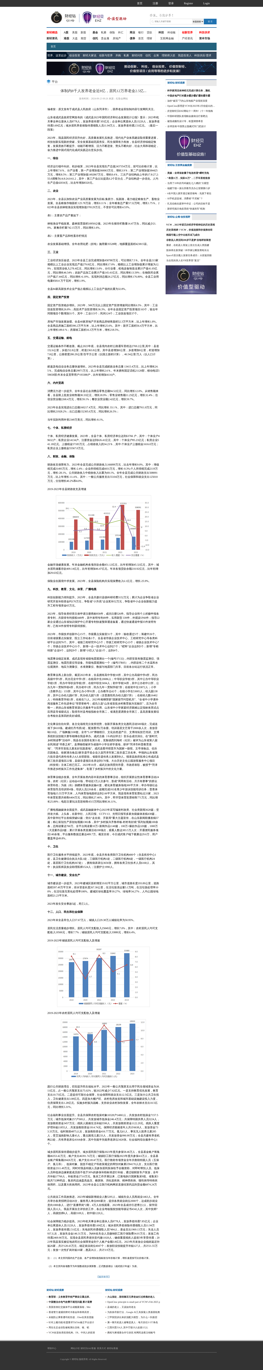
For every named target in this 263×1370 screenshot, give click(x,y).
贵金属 (105, 38)
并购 (118, 55)
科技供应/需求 (202, 55)
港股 (66, 38)
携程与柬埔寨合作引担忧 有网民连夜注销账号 (131, 1332)
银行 (141, 32)
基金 (95, 32)
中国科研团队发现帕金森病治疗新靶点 (187, 116)
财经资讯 (52, 38)
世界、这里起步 (56, 55)
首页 (141, 38)
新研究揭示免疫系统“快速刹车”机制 (186, 208)
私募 (103, 32)
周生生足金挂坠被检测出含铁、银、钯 (69, 1327)
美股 (75, 32)
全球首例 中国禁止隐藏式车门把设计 (186, 126)
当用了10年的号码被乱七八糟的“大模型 (188, 183)
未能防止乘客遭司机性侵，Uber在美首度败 (71, 1317)
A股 (66, 32)
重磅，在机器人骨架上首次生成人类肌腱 (187, 245)
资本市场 (204, 38)
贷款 (149, 32)
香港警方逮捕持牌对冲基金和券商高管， (70, 1312)
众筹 (156, 55)
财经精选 (52, 32)
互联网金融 (167, 38)
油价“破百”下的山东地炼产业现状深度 (187, 101)
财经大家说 (89, 55)
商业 (132, 32)
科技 (161, 32)
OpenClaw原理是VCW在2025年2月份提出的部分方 (192, 106)
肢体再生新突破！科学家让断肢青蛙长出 (187, 250)
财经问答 (137, 55)
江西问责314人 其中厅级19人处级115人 (127, 1327)
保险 (112, 32)
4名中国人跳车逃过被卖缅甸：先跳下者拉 (189, 193)
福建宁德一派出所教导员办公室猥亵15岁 (188, 188)
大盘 (75, 38)
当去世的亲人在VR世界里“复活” (183, 260)
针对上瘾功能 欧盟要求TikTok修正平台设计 (71, 1322)
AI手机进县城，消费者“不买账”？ (185, 198)
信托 (95, 38)
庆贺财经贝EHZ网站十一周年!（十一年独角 (190, 111)
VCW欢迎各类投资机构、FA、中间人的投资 (72, 1332)
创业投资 (74, 55)
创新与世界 (106, 55)
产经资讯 (187, 38)
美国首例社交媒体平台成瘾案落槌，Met (70, 1307)
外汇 (120, 32)
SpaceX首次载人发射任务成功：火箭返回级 (189, 255)
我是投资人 (185, 55)
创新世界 (187, 32)
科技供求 (204, 32)
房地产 (117, 38)
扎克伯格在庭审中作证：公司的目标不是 (188, 203)
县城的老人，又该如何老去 (121, 1307)
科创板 (171, 32)
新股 (83, 32)
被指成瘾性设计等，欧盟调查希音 (185, 121)
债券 (132, 38)
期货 (83, 38)
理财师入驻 (168, 55)
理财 (149, 38)
